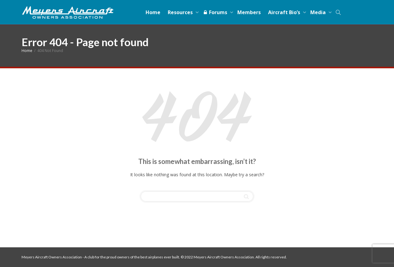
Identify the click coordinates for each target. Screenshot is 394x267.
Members (249, 12)
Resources (181, 12)
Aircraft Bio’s (284, 12)
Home (153, 12)
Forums (215, 12)
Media (318, 12)
